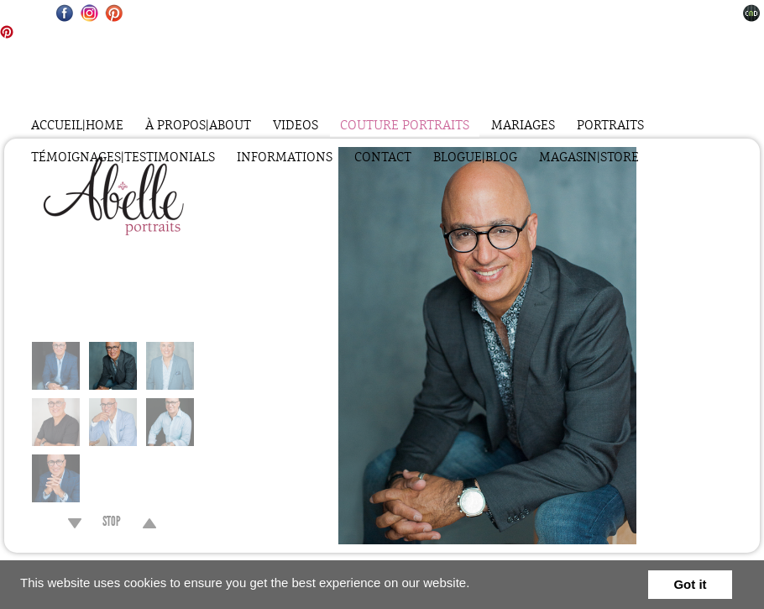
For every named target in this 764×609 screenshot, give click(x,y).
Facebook (65, 13)
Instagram (89, 13)
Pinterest (114, 13)
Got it (689, 584)
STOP (111, 523)
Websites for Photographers (752, 13)
